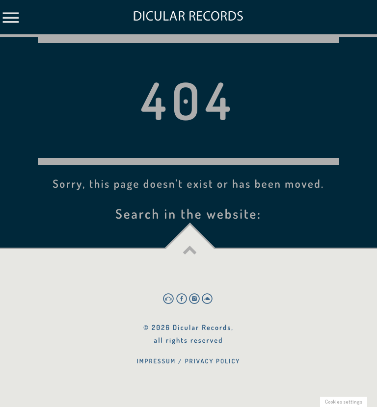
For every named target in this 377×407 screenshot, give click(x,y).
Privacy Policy (213, 361)
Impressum (156, 361)
